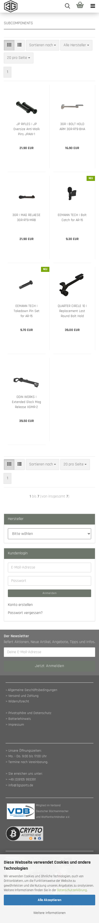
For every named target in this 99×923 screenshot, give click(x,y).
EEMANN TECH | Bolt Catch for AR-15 (72, 217)
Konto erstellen (20, 604)
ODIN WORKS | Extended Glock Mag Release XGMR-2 (26, 402)
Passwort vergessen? (25, 613)
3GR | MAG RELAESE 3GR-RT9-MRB (26, 217)
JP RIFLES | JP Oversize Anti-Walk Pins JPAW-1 (26, 129)
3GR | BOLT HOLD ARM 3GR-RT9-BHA (72, 126)
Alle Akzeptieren (49, 900)
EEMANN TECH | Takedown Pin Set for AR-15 (26, 311)
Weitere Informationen (49, 913)
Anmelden (50, 593)
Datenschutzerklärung (72, 890)
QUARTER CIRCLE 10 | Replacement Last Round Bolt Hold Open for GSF (72, 311)
